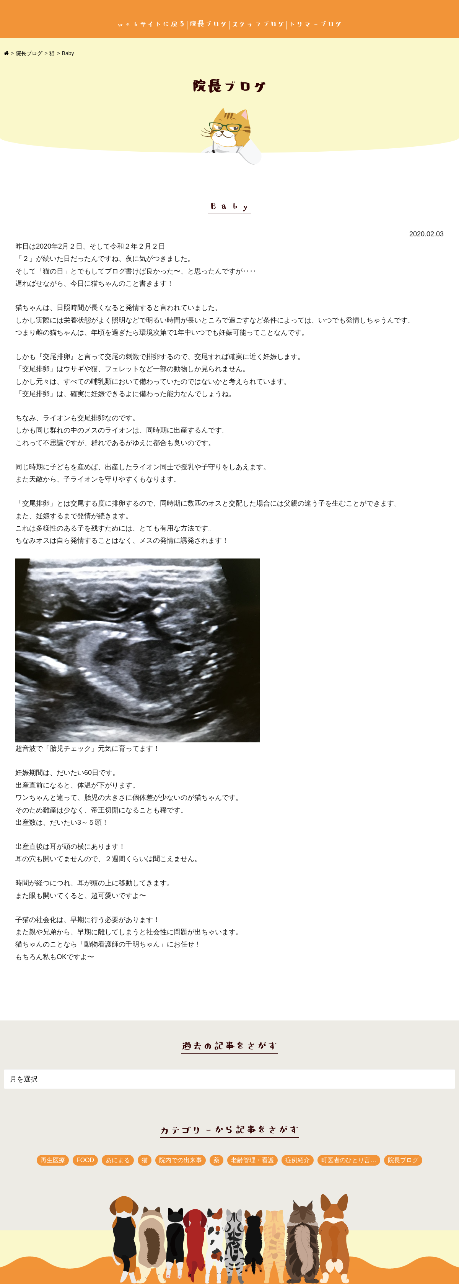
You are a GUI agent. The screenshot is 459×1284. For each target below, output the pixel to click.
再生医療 (53, 1160)
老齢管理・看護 (252, 1160)
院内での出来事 (180, 1160)
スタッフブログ (258, 24)
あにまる (118, 1160)
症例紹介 (297, 1160)
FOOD (85, 1160)
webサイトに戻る (151, 24)
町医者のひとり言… (348, 1160)
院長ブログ (208, 24)
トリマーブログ (315, 24)
